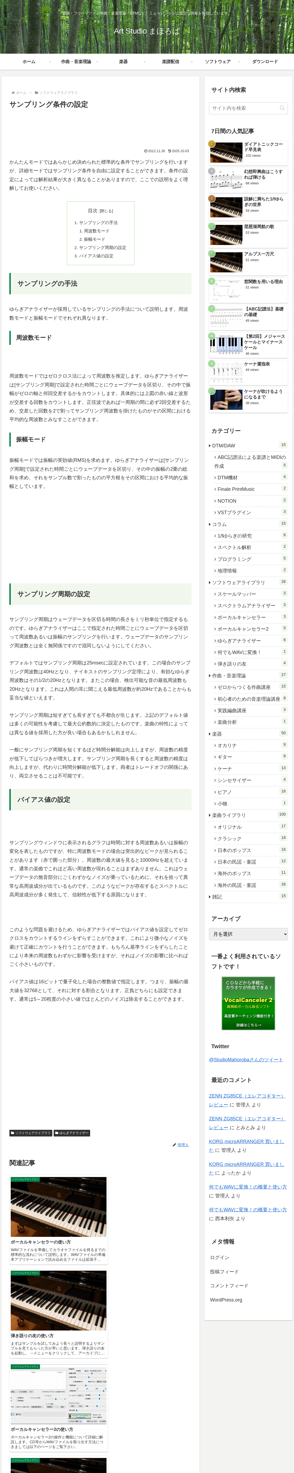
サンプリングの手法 (98, 222)
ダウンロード (277, 1419)
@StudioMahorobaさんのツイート (246, 1059)
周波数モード (97, 231)
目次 (93, 210)
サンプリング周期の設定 (102, 248)
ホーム (161, 1419)
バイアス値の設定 (96, 257)
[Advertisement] (100, 126)
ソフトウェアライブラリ (31, 1135)
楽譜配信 (225, 1419)
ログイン (219, 1257)
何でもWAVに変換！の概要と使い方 (248, 1187)
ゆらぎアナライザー (72, 1135)
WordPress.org (226, 1300)
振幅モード (95, 240)
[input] (248, 108)
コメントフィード (229, 1285)
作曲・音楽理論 (185, 1419)
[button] (282, 108)
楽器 (208, 1419)
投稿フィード (224, 1271)
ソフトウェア (249, 1419)
